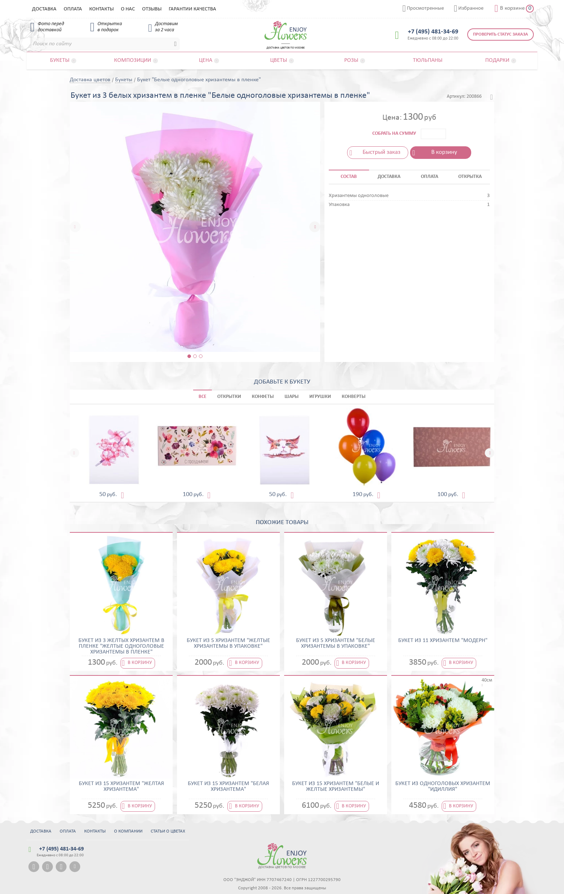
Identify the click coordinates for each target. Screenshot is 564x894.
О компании (128, 831)
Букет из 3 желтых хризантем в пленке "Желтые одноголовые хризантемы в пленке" (121, 646)
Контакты (101, 9)
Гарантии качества (192, 9)
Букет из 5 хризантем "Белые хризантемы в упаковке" (335, 643)
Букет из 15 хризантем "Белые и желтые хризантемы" (335, 786)
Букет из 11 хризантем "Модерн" (442, 640)
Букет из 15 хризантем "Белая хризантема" (228, 786)
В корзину (444, 152)
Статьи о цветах (168, 831)
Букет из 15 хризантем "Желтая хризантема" (121, 786)
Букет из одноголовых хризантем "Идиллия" (442, 786)
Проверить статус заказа (500, 34)
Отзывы (152, 9)
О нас (128, 9)
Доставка (44, 9)
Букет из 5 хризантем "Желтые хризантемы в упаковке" (228, 643)
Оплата (73, 9)
